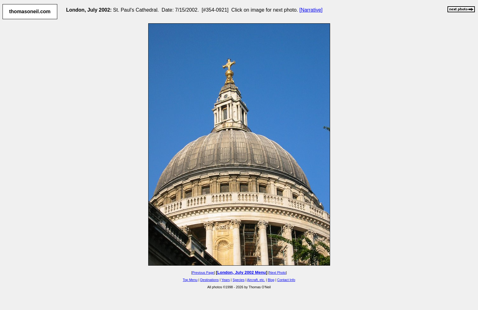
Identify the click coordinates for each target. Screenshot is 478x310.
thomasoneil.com (30, 11)
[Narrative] (311, 10)
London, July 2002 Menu (241, 272)
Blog (271, 280)
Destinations (209, 280)
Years (226, 280)
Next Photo (277, 272)
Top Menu (190, 280)
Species (239, 280)
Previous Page (203, 272)
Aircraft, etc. (256, 280)
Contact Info (286, 280)
